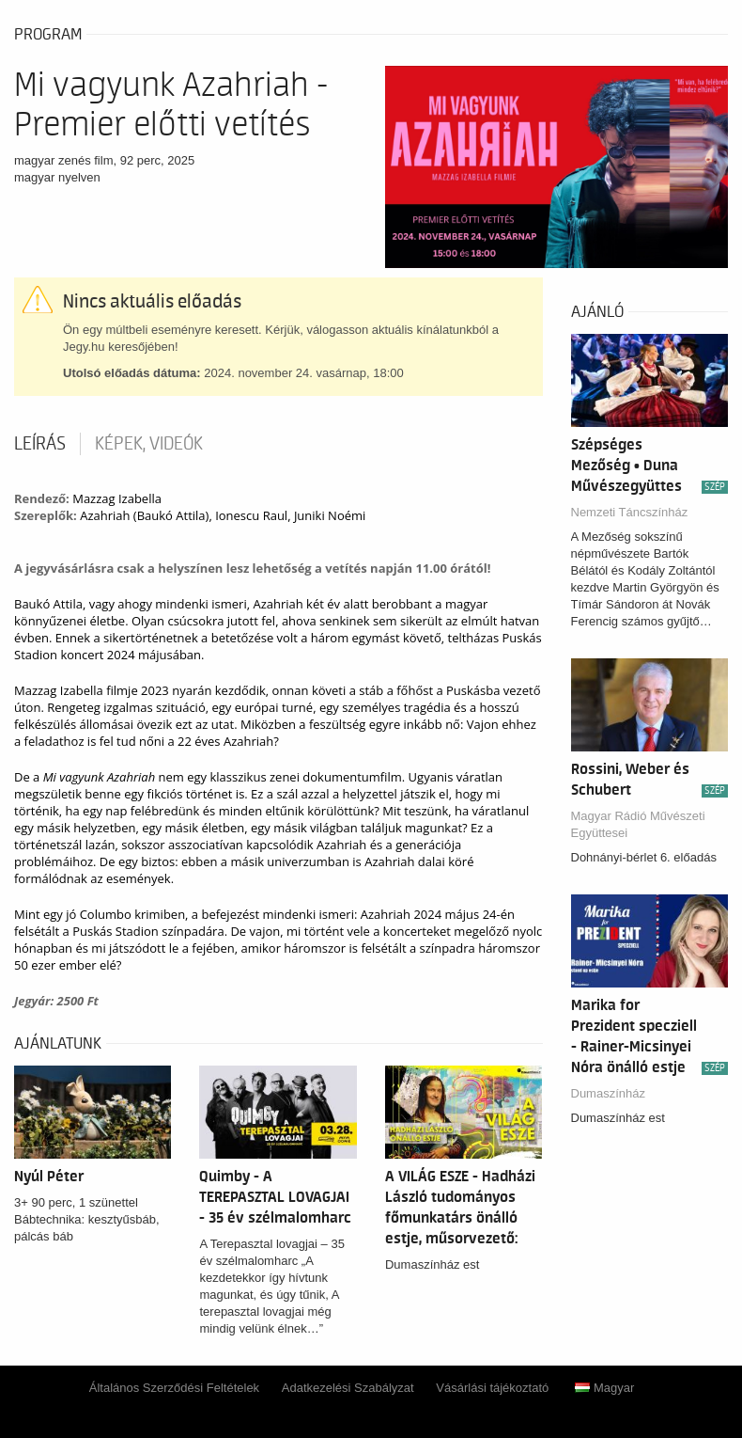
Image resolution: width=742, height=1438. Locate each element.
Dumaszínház (608, 1093)
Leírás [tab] (40, 444)
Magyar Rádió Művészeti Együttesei (638, 824)
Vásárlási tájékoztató (492, 1388)
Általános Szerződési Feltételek (174, 1388)
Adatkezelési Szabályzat (348, 1388)
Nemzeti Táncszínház (629, 512)
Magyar (604, 1388)
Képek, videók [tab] (149, 444)
